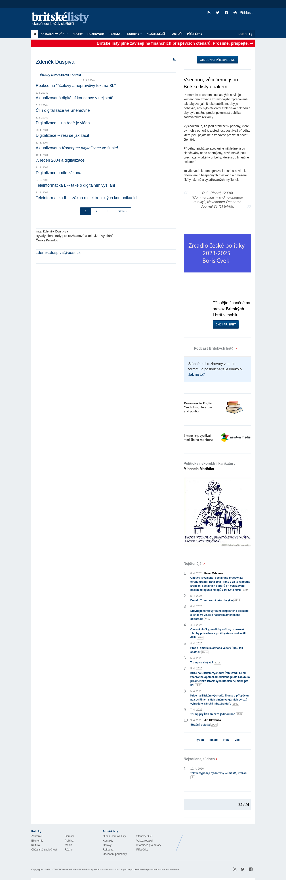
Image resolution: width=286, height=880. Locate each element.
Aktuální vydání (54, 34)
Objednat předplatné (217, 59)
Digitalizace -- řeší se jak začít (62, 135)
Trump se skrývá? (205, 663)
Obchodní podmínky (115, 854)
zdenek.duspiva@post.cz (58, 252)
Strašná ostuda (204, 725)
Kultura (35, 845)
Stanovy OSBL (145, 836)
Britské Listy (219, 839)
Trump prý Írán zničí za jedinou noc (216, 714)
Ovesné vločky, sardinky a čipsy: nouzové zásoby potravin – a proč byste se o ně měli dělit (218, 633)
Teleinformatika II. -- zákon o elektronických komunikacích (87, 198)
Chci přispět (226, 324)
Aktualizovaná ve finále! (77, 148)
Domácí (69, 836)
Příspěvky (194, 34)
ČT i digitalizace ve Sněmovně (63, 110)
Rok (226, 739)
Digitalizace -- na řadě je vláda (63, 123)
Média (68, 845)
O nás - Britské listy (114, 836)
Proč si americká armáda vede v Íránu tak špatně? (216, 650)
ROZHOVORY (96, 34)
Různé (69, 849)
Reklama (108, 849)
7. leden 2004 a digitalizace (60, 160)
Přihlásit (242, 13)
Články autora (50, 75)
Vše (237, 739)
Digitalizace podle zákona (58, 173)
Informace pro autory (148, 845)
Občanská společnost (44, 849)
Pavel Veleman (213, 573)
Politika (69, 840)
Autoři (177, 34)
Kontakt (75, 75)
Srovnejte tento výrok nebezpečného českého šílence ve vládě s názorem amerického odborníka (219, 615)
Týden (199, 739)
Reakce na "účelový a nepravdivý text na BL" (76, 85)
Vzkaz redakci (144, 840)
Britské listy (62, 19)
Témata (115, 34)
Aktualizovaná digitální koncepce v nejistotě (74, 98)
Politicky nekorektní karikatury (210, 466)
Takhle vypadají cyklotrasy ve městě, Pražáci (218, 775)
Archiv (77, 34)
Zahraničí (36, 836)
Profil (65, 75)
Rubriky (134, 34)
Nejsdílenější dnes (199, 759)
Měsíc (214, 739)
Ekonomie (37, 840)
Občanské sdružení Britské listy (74, 869)
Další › (122, 211)
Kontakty (108, 840)
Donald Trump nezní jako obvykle (215, 600)
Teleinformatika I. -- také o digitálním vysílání (75, 185)
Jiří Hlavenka (212, 720)
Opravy (107, 845)
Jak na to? (196, 374)
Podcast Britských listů (209, 348)
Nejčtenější (157, 34)
